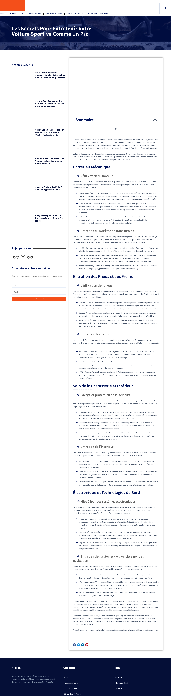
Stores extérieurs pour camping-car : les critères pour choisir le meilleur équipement (40, 75)
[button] (165, 6)
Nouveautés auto (44, 6)
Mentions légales (122, 656)
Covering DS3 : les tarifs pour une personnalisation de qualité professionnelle (39, 119)
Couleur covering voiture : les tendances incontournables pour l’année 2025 (39, 141)
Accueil (30, 6)
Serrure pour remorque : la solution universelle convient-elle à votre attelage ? (39, 97)
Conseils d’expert (61, 6)
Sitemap (118, 661)
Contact (118, 650)
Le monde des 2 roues (102, 6)
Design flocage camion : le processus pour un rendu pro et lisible (39, 184)
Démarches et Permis (81, 6)
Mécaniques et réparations (125, 6)
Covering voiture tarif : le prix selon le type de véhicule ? (40, 161)
